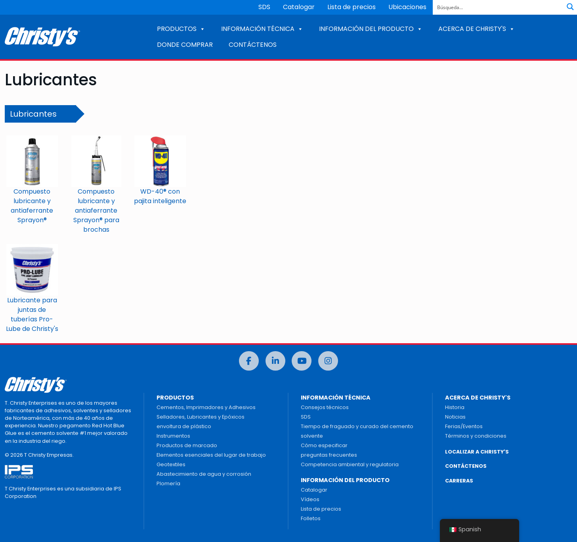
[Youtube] (301, 361)
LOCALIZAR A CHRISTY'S (477, 451)
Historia (454, 407)
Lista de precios (351, 7)
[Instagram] (328, 361)
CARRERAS (459, 480)
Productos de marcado (187, 445)
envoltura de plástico (184, 426)
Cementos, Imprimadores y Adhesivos (206, 407)
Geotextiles (171, 464)
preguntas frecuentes (329, 455)
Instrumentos (173, 435)
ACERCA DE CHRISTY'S (476, 28)
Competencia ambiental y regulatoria (350, 464)
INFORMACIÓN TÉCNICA (262, 28)
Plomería (168, 483)
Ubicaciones (407, 7)
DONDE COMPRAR (185, 44)
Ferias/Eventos (464, 426)
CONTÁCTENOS (253, 44)
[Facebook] (249, 361)
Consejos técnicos (325, 407)
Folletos (311, 518)
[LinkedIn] (275, 361)
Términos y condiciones (475, 435)
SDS (264, 7)
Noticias (455, 416)
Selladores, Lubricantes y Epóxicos (201, 416)
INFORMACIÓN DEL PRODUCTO (370, 28)
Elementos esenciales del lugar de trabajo (211, 455)
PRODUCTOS (181, 28)
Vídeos (310, 499)
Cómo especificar (324, 445)
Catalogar (299, 7)
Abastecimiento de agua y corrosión (204, 474)
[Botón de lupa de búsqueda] (570, 6)
